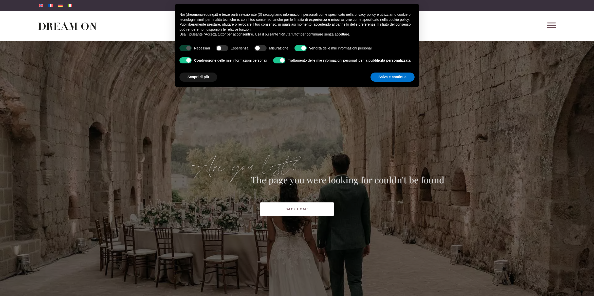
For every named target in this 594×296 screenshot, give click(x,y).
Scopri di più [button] (198, 282)
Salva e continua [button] (392, 282)
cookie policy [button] (399, 225)
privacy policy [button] (365, 220)
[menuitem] (41, 5)
